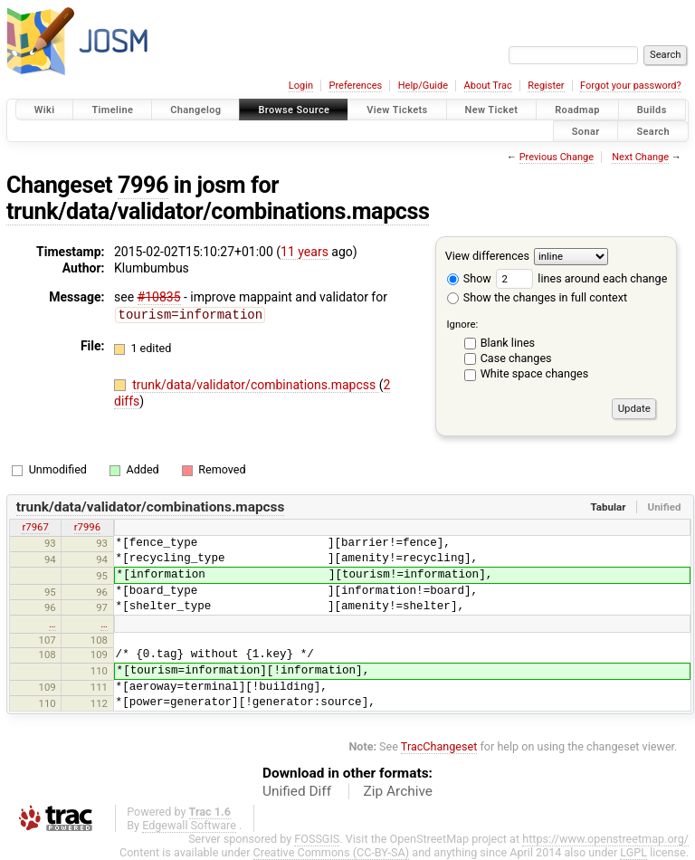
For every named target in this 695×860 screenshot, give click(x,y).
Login (301, 85)
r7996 (87, 527)
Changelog (195, 110)
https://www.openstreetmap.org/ (605, 839)
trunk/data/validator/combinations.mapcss (217, 211)
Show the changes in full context (537, 297)
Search (653, 131)
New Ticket (492, 110)
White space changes (535, 373)
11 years (304, 251)
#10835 (159, 297)
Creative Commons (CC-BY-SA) (331, 852)
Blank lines (508, 342)
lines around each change (581, 278)
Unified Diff (296, 791)
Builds (652, 110)
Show (469, 278)
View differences (487, 256)
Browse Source (293, 110)
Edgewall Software (189, 825)
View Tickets (397, 110)
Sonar (586, 131)
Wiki (44, 110)
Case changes (516, 358)
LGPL (633, 852)
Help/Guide (423, 85)
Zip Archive (398, 791)
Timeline (112, 110)
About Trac (488, 85)
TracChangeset (439, 746)
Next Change (640, 157)
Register (546, 85)
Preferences (355, 85)
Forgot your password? (630, 85)
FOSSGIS (316, 839)
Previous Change (556, 157)
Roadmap (577, 110)
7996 (143, 185)
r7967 (35, 527)
